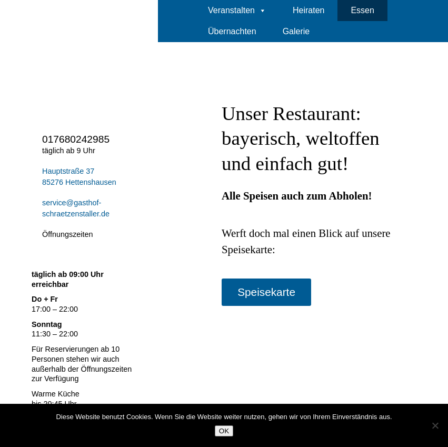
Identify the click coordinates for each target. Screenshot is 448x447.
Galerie (296, 31)
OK (224, 431)
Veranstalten (237, 10)
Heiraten (308, 10)
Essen (362, 10)
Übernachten (232, 31)
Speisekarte (266, 292)
